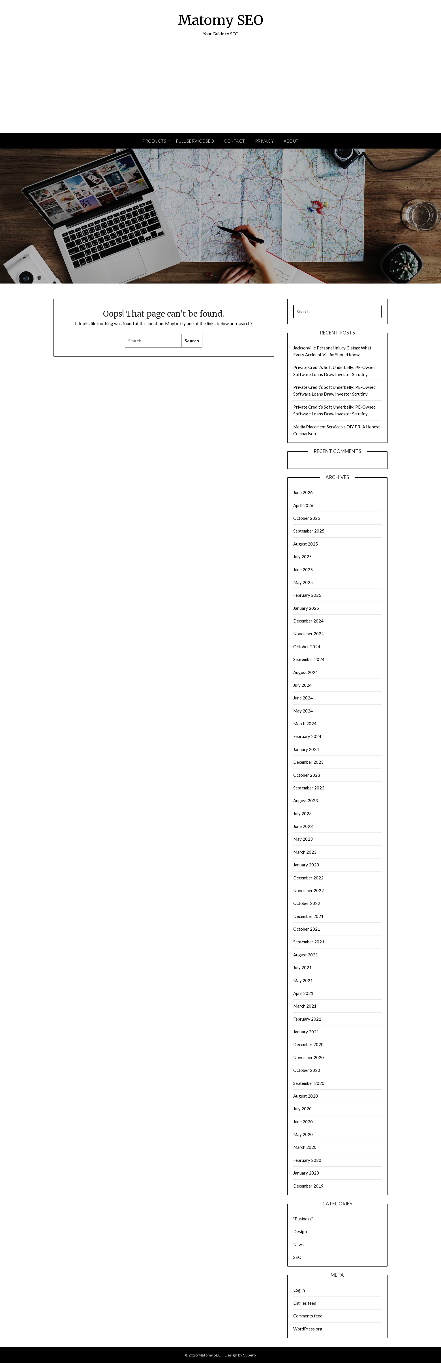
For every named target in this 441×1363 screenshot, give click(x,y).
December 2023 (308, 762)
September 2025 (308, 530)
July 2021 (302, 967)
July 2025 (302, 556)
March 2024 (304, 723)
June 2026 (303, 492)
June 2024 (303, 697)
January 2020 (306, 1172)
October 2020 (306, 1070)
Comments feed (307, 1315)
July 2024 (302, 685)
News (298, 1244)
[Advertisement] (220, 90)
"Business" (303, 1218)
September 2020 (308, 1083)
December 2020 (308, 1044)
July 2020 (302, 1108)
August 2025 (305, 543)
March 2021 (304, 1005)
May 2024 (303, 710)
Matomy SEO (220, 20)
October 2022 (306, 903)
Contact (234, 140)
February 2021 (307, 1018)
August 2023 (305, 800)
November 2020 (308, 1057)
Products (154, 140)
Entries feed (304, 1303)
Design (300, 1231)
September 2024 (308, 659)
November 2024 (308, 633)
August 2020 (305, 1095)
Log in (299, 1290)
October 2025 (306, 518)
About (291, 140)
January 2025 (306, 608)
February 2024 (307, 736)
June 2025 (303, 569)
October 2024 (306, 646)
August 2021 (305, 954)
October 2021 (306, 928)
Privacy (264, 140)
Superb (249, 1355)
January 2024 (306, 749)
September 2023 (308, 787)
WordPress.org (307, 1328)
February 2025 (307, 595)
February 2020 (307, 1160)
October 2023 (306, 775)
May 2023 (303, 839)
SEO (297, 1257)
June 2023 (303, 826)
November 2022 (308, 890)
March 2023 (304, 852)
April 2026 (303, 505)
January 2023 (306, 864)
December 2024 (308, 620)
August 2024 (305, 672)
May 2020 (303, 1134)
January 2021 (306, 1031)
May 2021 (303, 980)
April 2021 (303, 993)
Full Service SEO (195, 140)
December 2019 (308, 1185)
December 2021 (308, 916)
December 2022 (308, 877)
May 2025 (303, 582)
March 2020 (304, 1147)
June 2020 (303, 1121)
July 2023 (302, 813)
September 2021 (308, 941)
